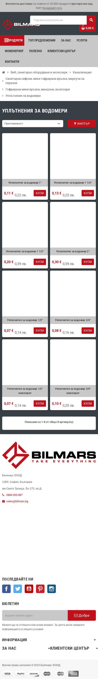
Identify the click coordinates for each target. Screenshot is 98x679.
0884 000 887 (14, 494)
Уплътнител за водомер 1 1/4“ (73, 182)
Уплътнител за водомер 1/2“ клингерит (25, 391)
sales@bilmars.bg (17, 501)
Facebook (6, 589)
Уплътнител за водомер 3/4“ (73, 320)
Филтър (82, 123)
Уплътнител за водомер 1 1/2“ (25, 251)
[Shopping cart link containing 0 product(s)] (87, 28)
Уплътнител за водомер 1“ (25, 182)
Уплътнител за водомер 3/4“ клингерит (73, 391)
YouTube (29, 589)
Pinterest (40, 589)
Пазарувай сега (52, 8)
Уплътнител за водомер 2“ (73, 251)
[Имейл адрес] (35, 615)
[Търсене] (63, 20)
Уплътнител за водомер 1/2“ (25, 320)
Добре (81, 615)
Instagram (51, 589)
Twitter (17, 589)
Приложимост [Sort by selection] (13, 123)
